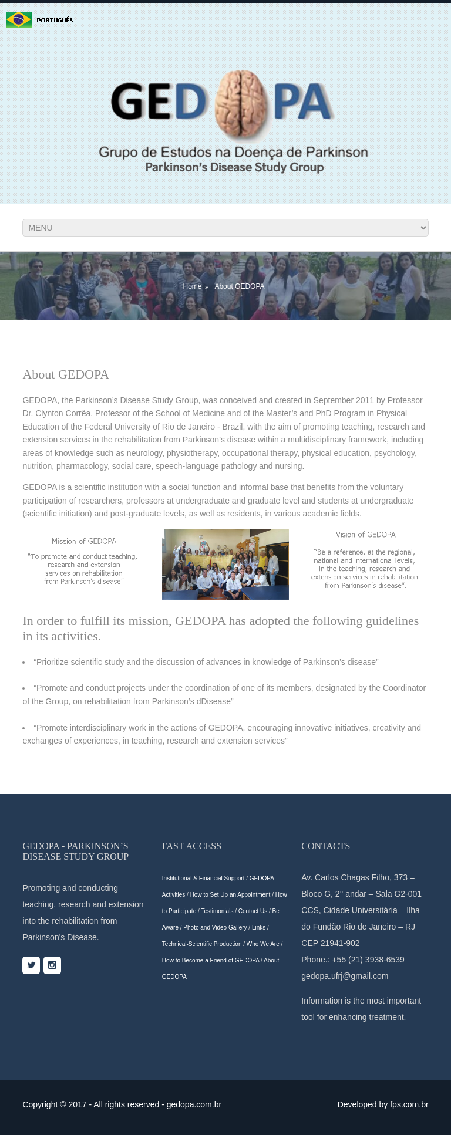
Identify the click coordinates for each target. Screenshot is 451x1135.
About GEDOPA (239, 286)
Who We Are (263, 944)
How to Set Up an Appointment (230, 894)
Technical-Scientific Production (202, 944)
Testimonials (217, 911)
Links (258, 927)
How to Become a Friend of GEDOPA (210, 960)
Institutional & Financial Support (203, 878)
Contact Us (252, 911)
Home (192, 286)
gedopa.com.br (194, 1104)
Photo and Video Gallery (215, 927)
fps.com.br (409, 1104)
